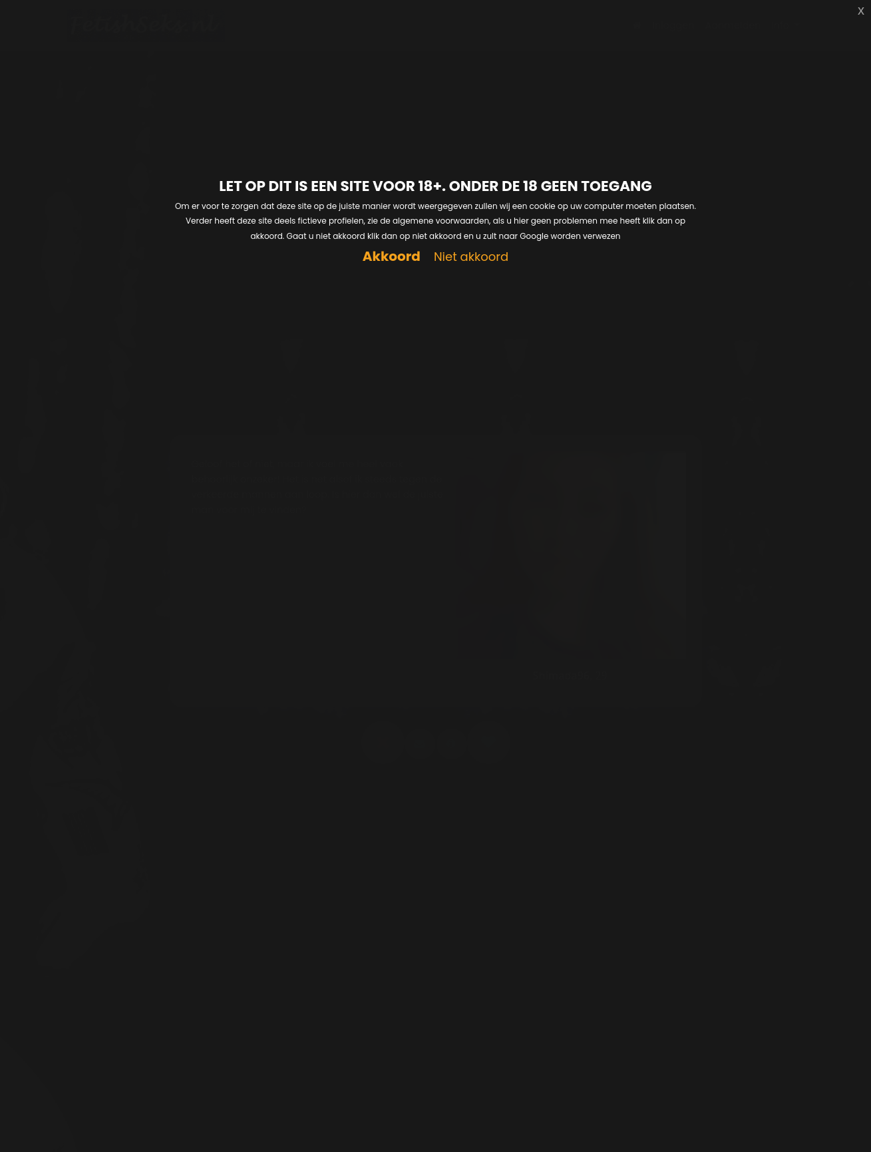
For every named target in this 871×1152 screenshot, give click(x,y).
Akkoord (392, 256)
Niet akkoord (471, 257)
